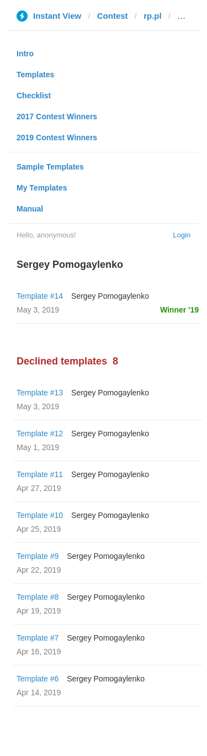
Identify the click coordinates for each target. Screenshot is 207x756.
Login (181, 235)
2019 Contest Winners (57, 137)
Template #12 (40, 433)
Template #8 (38, 597)
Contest (112, 15)
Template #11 (40, 474)
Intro (25, 53)
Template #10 (40, 515)
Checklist (34, 95)
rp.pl (153, 15)
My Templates (42, 187)
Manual (30, 208)
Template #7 (38, 637)
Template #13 (40, 392)
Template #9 (38, 556)
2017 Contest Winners (57, 116)
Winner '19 (179, 309)
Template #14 (40, 296)
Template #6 (38, 678)
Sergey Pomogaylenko (110, 296)
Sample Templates (50, 166)
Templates (35, 74)
